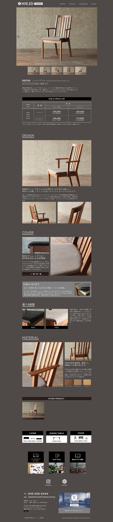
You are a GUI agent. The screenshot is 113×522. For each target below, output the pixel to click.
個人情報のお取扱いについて (31, 517)
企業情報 (41, 517)
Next (95, 36)
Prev (18, 36)
